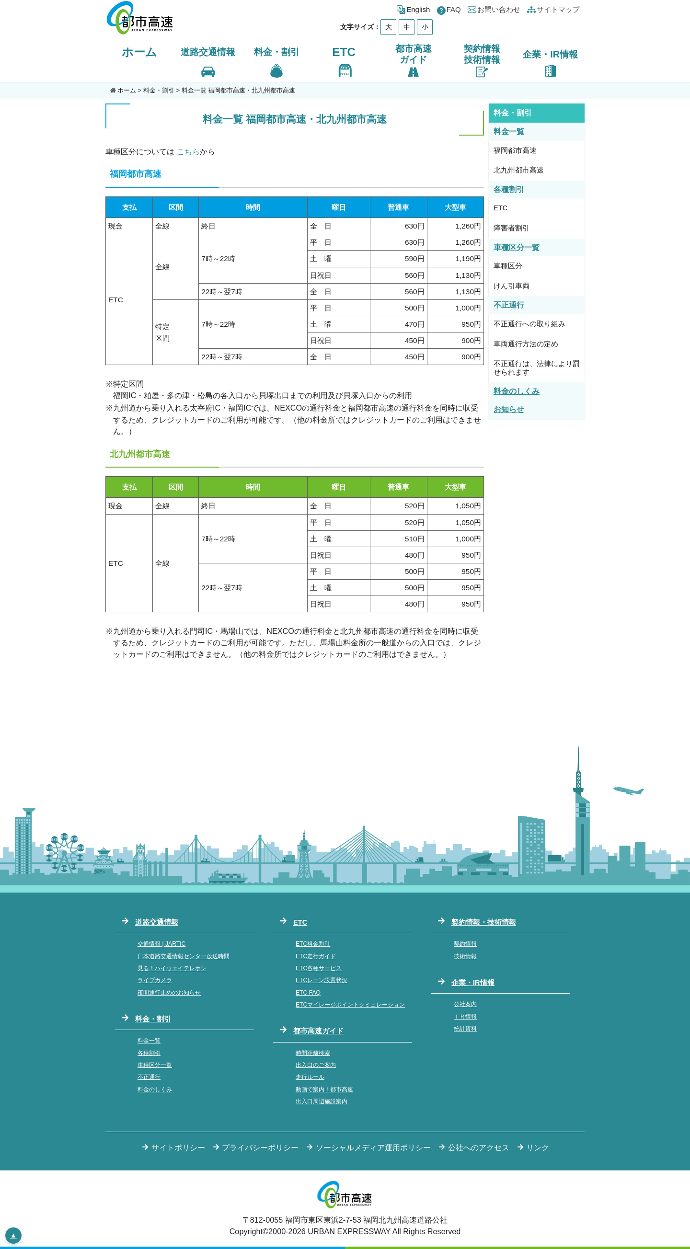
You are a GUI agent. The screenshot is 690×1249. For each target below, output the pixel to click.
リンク (537, 1147)
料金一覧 (149, 1040)
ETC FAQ (308, 992)
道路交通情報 (156, 922)
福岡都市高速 (515, 150)
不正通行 (149, 1077)
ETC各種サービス (319, 968)
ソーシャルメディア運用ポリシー (373, 1147)
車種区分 (508, 266)
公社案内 (465, 1004)
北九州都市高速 (519, 170)
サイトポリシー (178, 1147)
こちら (188, 151)
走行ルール (310, 1077)
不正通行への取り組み (529, 324)
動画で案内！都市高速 (324, 1089)
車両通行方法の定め (526, 344)
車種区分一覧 (155, 1065)
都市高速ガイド (318, 1031)
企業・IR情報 (472, 982)
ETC (344, 52)
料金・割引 (158, 90)
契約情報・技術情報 (483, 922)
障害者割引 (511, 228)
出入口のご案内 (316, 1065)
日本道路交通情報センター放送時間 (184, 956)
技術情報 (465, 956)
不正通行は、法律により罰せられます (537, 368)
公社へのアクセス (478, 1147)
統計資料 (465, 1028)
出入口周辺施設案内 (321, 1101)
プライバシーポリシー (260, 1147)
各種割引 (149, 1053)
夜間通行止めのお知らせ (169, 992)
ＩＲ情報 (465, 1016)
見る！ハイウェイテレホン (172, 968)
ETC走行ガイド (316, 956)
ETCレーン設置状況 (321, 980)
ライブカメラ (155, 980)
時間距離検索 (313, 1053)
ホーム (139, 52)
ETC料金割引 (313, 943)
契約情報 (465, 943)
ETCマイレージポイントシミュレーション (350, 1004)
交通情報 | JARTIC (161, 943)
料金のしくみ (155, 1089)
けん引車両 (511, 286)
